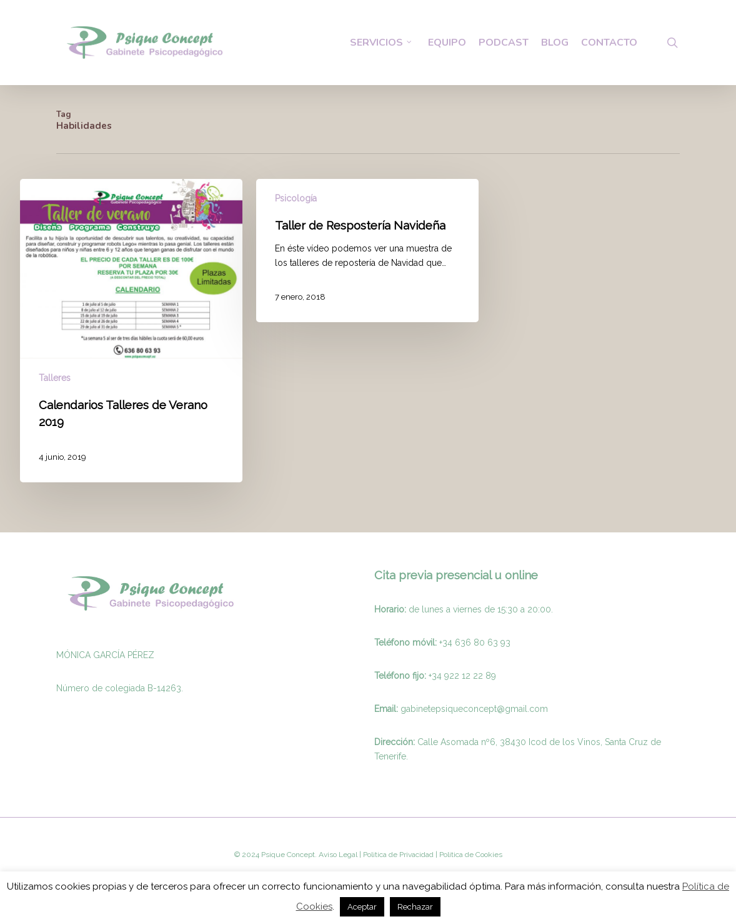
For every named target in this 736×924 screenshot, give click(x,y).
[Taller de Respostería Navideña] (367, 250)
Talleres (55, 378)
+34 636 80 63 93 (474, 642)
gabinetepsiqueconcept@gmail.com (474, 709)
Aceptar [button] (362, 906)
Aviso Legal (338, 854)
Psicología (296, 198)
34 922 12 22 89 (464, 676)
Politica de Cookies (469, 854)
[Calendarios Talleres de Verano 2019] (131, 330)
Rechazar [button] (415, 906)
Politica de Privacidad (397, 854)
